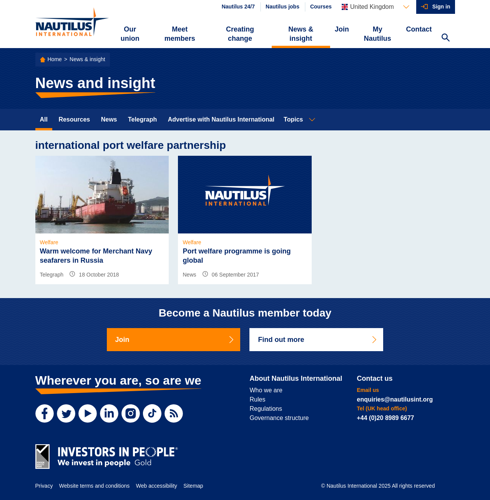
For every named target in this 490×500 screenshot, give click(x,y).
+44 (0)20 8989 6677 (385, 418)
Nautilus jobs (282, 6)
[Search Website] (446, 38)
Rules (258, 399)
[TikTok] (152, 413)
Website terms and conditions (94, 486)
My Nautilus (377, 33)
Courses (321, 6)
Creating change (240, 33)
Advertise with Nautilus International (221, 119)
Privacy (44, 486)
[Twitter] (66, 413)
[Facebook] (44, 413)
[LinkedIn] (109, 413)
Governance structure (279, 418)
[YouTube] (87, 413)
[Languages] (375, 7)
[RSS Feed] (173, 413)
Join (342, 29)
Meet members (179, 33)
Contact (419, 29)
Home (55, 59)
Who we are (266, 390)
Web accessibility (156, 486)
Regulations (266, 408)
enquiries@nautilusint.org (395, 399)
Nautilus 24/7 (238, 6)
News (109, 119)
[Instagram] (130, 413)
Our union (130, 33)
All (44, 119)
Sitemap (193, 486)
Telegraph (142, 119)
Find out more (318, 339)
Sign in (441, 6)
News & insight (300, 33)
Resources (74, 119)
